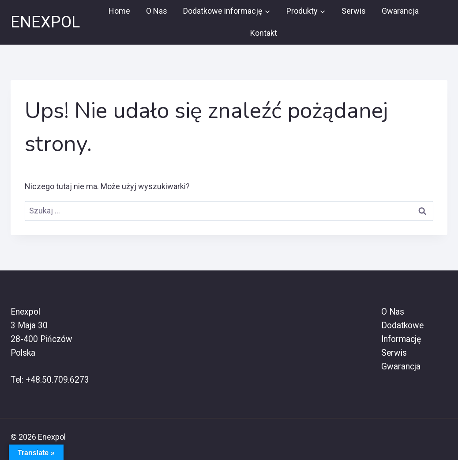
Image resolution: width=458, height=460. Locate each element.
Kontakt (263, 33)
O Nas (156, 10)
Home (119, 10)
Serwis (354, 10)
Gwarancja (400, 10)
